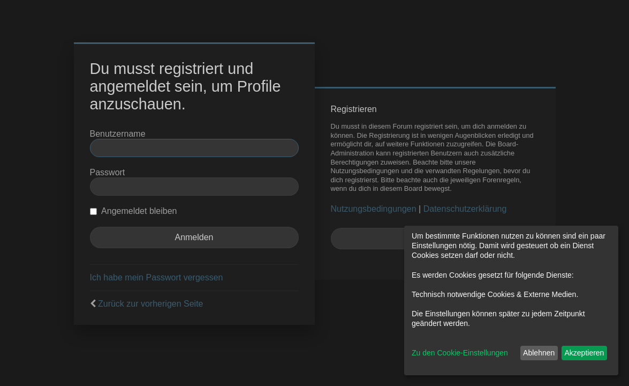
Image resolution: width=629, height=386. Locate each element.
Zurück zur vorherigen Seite (150, 303)
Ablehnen (539, 352)
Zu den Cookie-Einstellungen (460, 352)
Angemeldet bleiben (133, 211)
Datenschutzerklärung (465, 208)
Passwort (107, 172)
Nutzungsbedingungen (373, 208)
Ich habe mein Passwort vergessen (156, 277)
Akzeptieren (584, 352)
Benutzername (118, 133)
